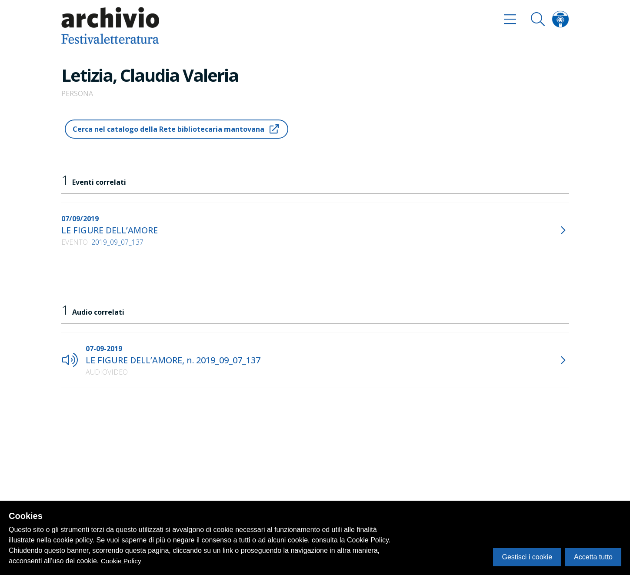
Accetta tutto (593, 557)
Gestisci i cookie (527, 557)
